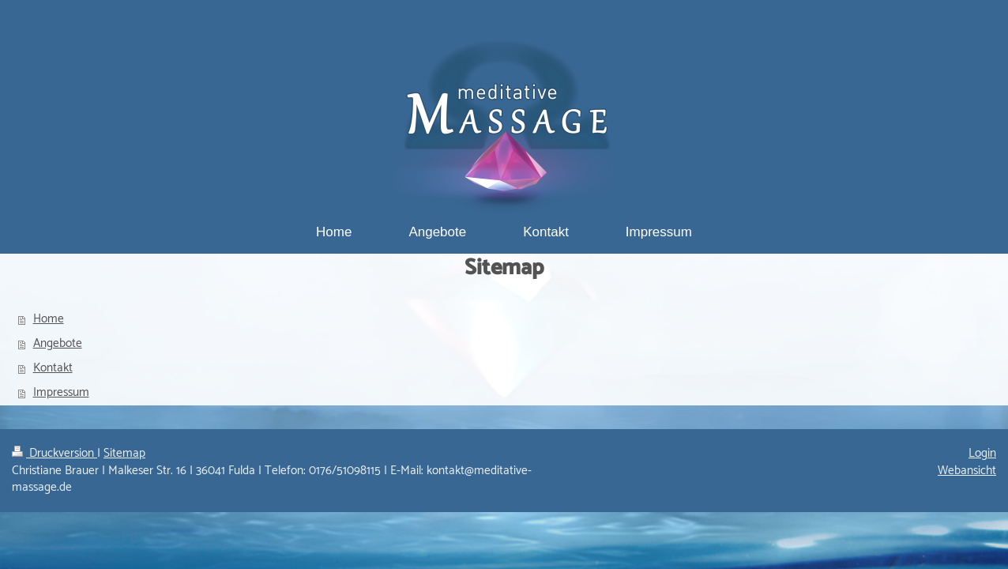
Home (48, 319)
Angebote (57, 343)
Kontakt (53, 368)
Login (982, 453)
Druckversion (54, 453)
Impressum (61, 392)
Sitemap (124, 453)
